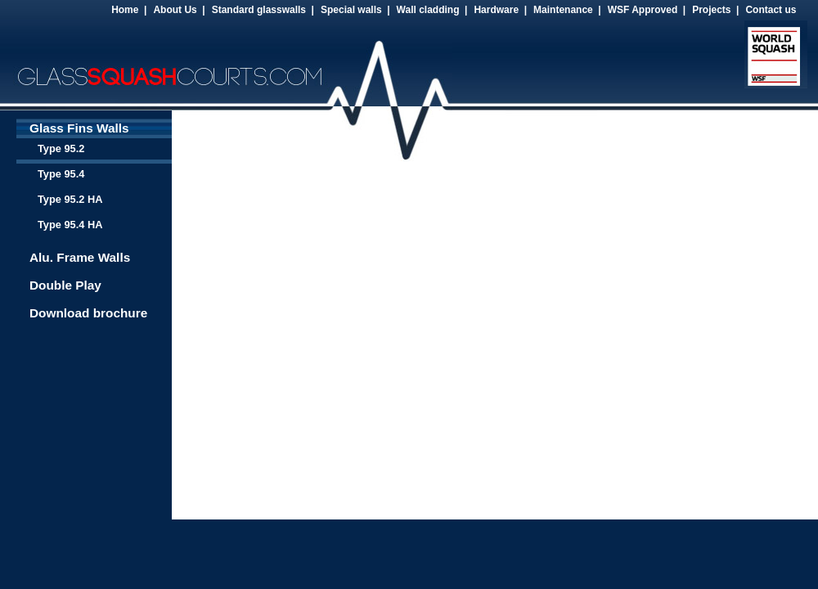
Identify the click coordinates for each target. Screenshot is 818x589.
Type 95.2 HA (70, 199)
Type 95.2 (61, 148)
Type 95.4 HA (70, 224)
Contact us (770, 10)
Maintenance (563, 10)
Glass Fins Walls (79, 128)
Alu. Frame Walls (79, 257)
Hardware (496, 10)
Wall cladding (428, 10)
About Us (174, 10)
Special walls (351, 10)
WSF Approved (643, 10)
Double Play (65, 285)
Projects (711, 10)
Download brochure (88, 313)
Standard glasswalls (259, 10)
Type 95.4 (61, 174)
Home (124, 10)
